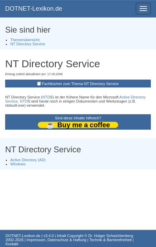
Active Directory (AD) (28, 160)
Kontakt (11, 244)
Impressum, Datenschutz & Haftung (57, 240)
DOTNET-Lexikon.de (33, 8)
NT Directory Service (27, 44)
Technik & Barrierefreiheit (110, 240)
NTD (46, 97)
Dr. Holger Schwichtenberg (110, 236)
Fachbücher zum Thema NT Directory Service (80, 84)
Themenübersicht (25, 40)
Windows (18, 164)
